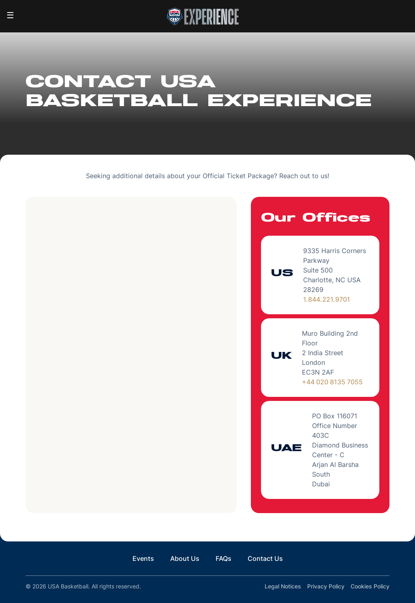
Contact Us (265, 558)
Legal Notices (283, 586)
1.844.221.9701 (326, 299)
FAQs (223, 558)
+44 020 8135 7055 (332, 382)
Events (143, 558)
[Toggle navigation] (10, 16)
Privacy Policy (325, 586)
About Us (184, 558)
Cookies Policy (370, 586)
